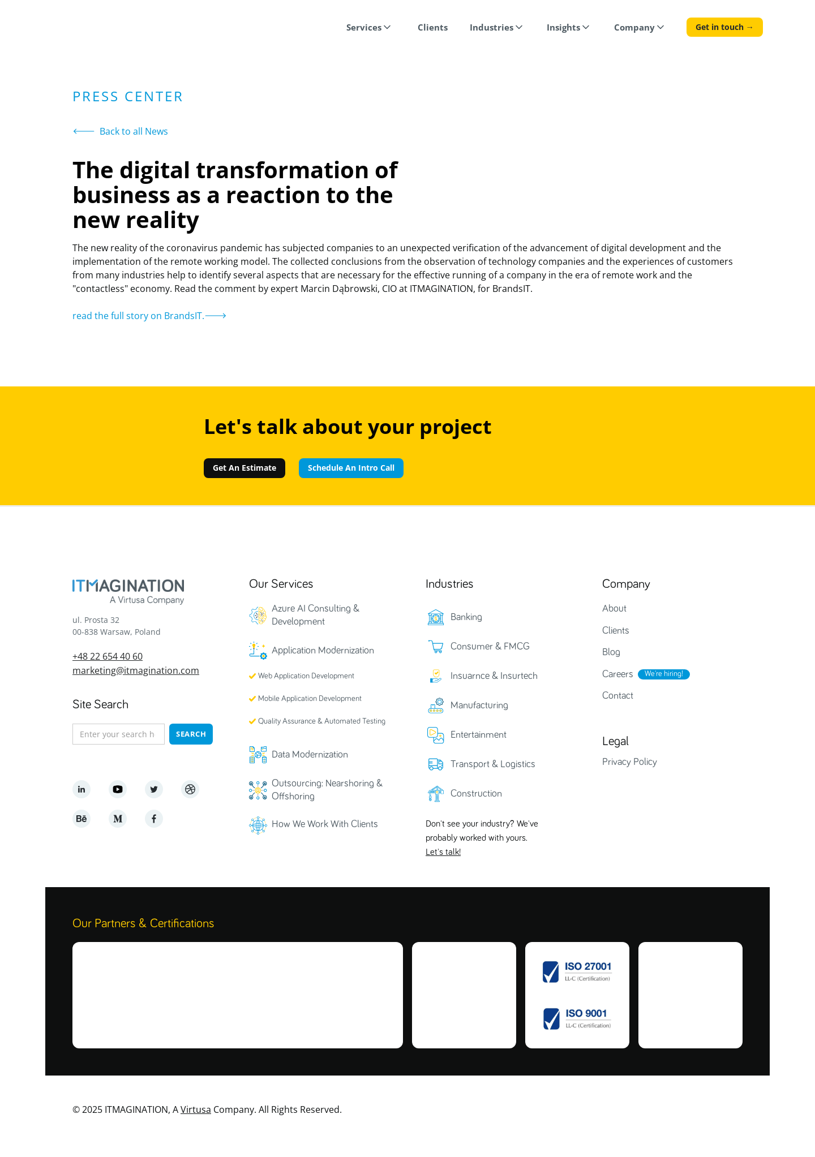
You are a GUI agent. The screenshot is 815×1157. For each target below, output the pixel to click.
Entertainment (479, 735)
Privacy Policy (629, 762)
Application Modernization (323, 651)
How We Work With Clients (325, 824)
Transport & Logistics (493, 764)
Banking (466, 617)
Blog (611, 652)
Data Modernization (310, 755)
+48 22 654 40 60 (107, 656)
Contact (617, 696)
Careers (617, 674)
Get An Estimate (244, 467)
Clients (615, 631)
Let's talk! (443, 852)
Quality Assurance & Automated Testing (321, 721)
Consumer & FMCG (490, 647)
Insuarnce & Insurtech (494, 676)
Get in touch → (725, 26)
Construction (476, 794)
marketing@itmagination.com (135, 670)
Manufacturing (479, 705)
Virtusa (196, 1109)
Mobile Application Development (310, 699)
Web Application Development (306, 676)
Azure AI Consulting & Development (315, 615)
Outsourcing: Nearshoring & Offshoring (327, 790)
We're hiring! (664, 674)
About (614, 609)
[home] (94, 28)
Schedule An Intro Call (351, 467)
